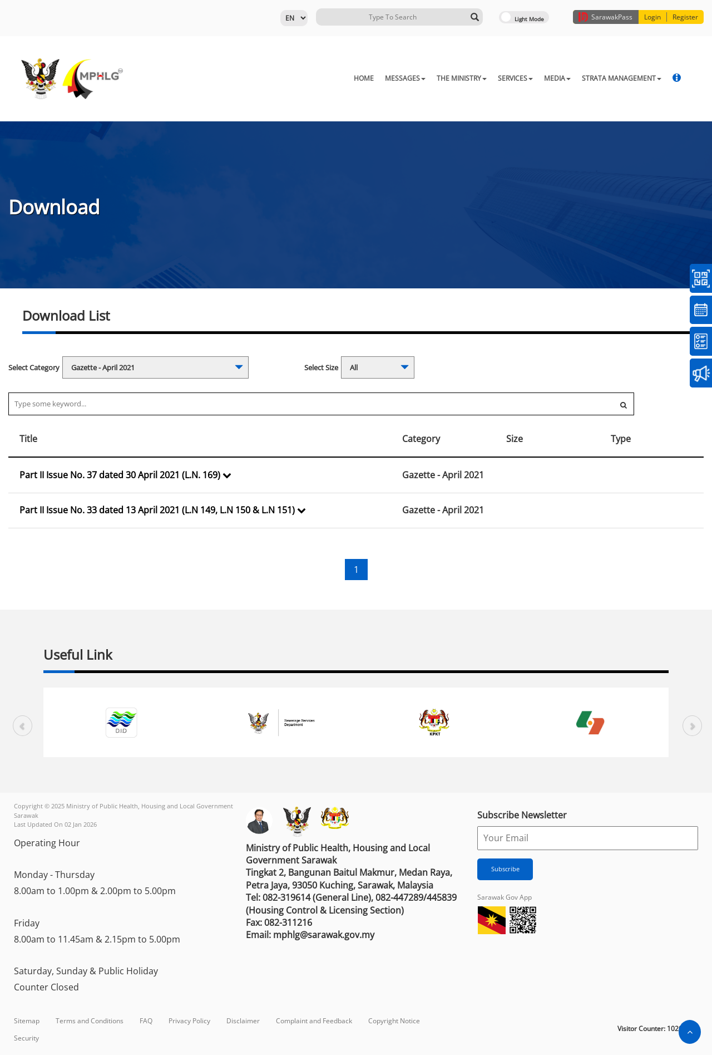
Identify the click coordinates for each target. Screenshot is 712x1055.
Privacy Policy (189, 1020)
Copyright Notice (394, 1020)
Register (685, 17)
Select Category (34, 367)
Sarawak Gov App (504, 897)
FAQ (146, 1020)
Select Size (321, 367)
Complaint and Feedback (314, 1020)
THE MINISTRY (462, 78)
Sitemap (26, 1020)
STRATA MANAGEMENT (621, 78)
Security (26, 1038)
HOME (364, 78)
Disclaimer (243, 1020)
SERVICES (515, 78)
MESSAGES (405, 78)
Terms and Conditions (89, 1020)
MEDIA (557, 78)
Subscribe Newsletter (522, 815)
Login (652, 17)
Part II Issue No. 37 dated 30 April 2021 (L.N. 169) (125, 475)
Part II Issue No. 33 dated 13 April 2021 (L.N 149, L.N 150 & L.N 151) (162, 510)
